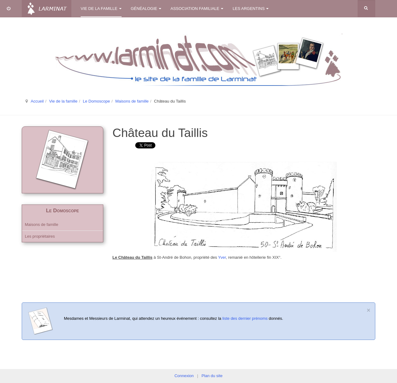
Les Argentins (251, 8)
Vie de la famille (101, 8)
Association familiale (197, 8)
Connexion (184, 375)
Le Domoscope (96, 101)
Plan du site (212, 375)
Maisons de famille (132, 101)
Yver (222, 257)
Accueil (37, 101)
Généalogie (146, 8)
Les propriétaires (40, 236)
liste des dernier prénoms (245, 318)
